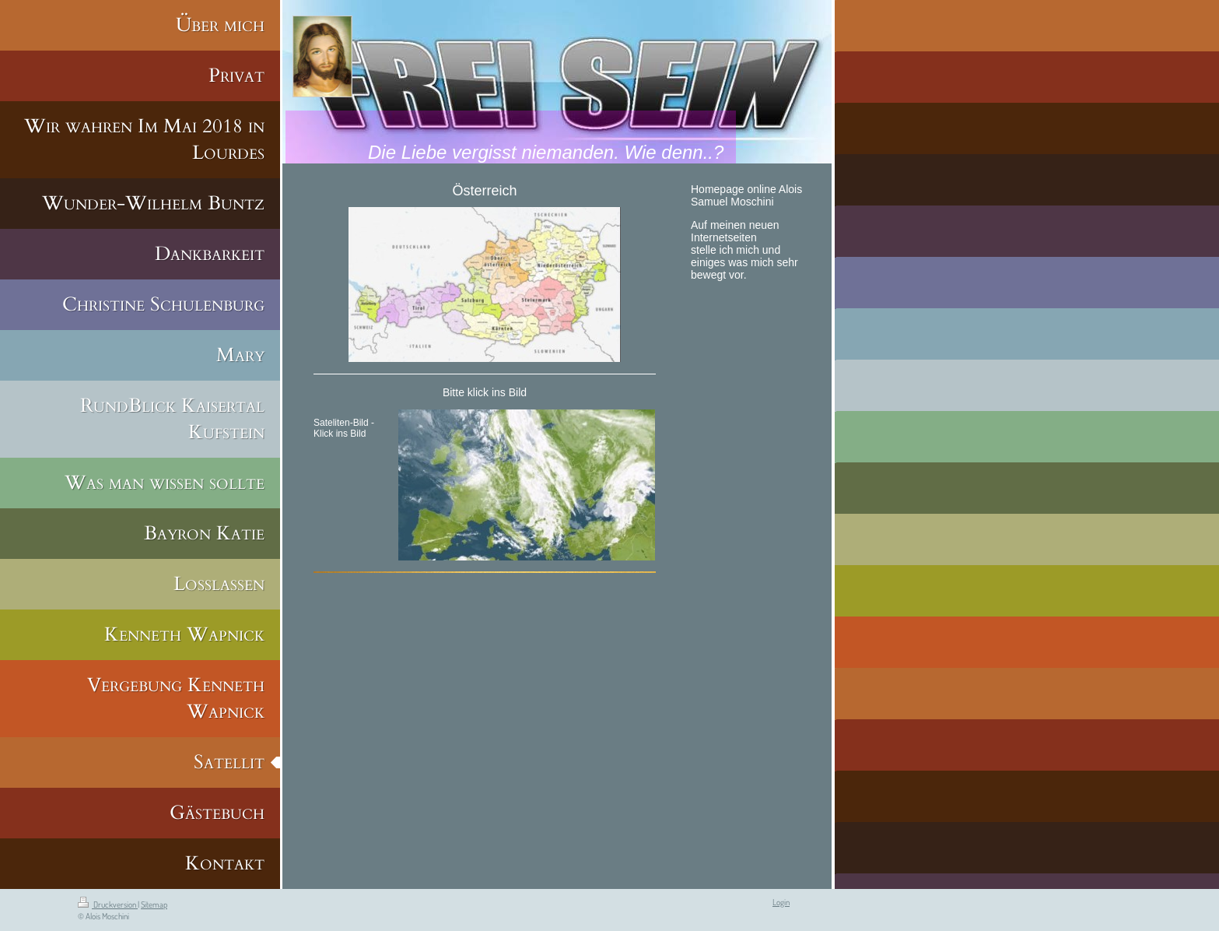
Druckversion (108, 904)
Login (781, 902)
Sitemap (154, 904)
